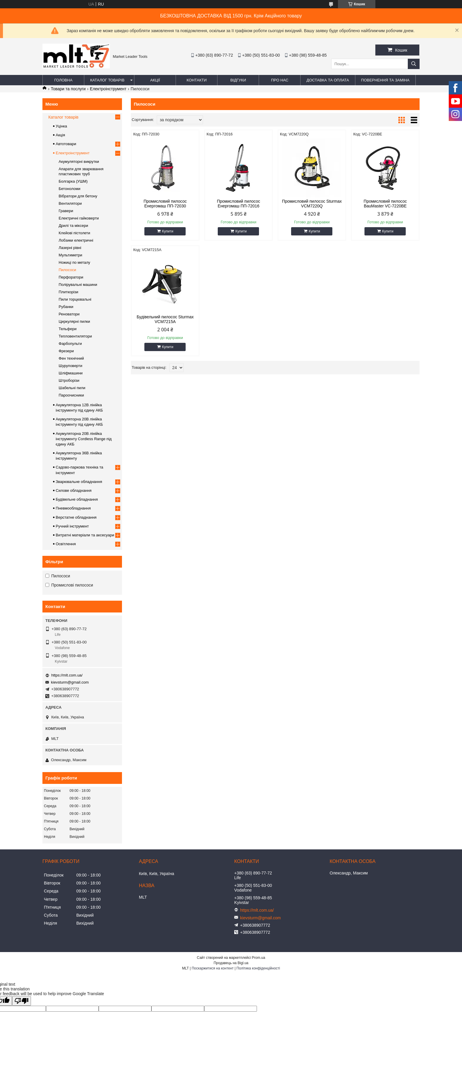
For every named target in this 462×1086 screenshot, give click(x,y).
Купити (167, 231)
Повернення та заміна (385, 80)
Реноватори (69, 314)
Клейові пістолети (74, 233)
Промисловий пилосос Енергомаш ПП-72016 (238, 203)
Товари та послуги (68, 88)
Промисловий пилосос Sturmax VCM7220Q (312, 203)
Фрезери (66, 351)
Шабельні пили (72, 388)
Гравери (66, 211)
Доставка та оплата (327, 80)
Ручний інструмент (72, 526)
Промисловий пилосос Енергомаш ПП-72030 (165, 203)
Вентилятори (70, 203)
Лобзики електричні (76, 240)
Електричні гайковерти (79, 218)
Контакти (197, 80)
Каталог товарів (107, 80)
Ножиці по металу (74, 262)
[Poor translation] (21, 1001)
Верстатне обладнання (76, 517)
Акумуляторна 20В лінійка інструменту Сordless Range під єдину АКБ (84, 438)
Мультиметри (70, 255)
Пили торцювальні (75, 299)
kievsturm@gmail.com (70, 682)
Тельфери (68, 329)
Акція (60, 135)
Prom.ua (258, 958)
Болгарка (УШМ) (73, 181)
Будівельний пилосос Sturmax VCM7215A (165, 319)
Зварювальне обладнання (79, 481)
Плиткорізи (68, 292)
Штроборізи (69, 380)
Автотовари (66, 144)
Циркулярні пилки (74, 321)
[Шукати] (414, 64)
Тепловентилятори (75, 336)
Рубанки (66, 306)
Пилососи (67, 270)
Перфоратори (71, 277)
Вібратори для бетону (78, 196)
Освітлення (66, 544)
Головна (63, 80)
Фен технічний (71, 358)
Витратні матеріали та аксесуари (85, 535)
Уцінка (61, 126)
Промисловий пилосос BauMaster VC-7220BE (385, 203)
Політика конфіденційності (258, 968)
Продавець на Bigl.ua (231, 963)
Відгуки (238, 80)
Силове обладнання (74, 490)
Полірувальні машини (78, 284)
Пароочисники (71, 395)
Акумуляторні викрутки (79, 161)
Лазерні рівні (70, 247)
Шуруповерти (70, 365)
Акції (155, 80)
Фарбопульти (70, 343)
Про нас (279, 80)
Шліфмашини (70, 373)
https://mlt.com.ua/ (66, 675)
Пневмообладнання (73, 508)
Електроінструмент (108, 88)
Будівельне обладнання (77, 499)
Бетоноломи (69, 188)
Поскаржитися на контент (212, 968)
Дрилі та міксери (73, 225)
